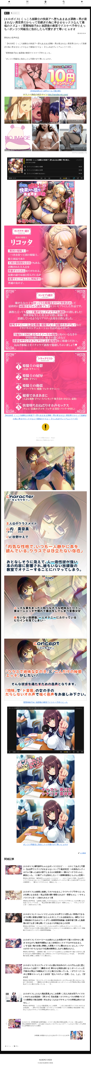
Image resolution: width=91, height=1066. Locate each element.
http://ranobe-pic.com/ (58, 94)
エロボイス (15, 13)
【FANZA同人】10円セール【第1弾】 (45, 77)
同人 (7, 13)
